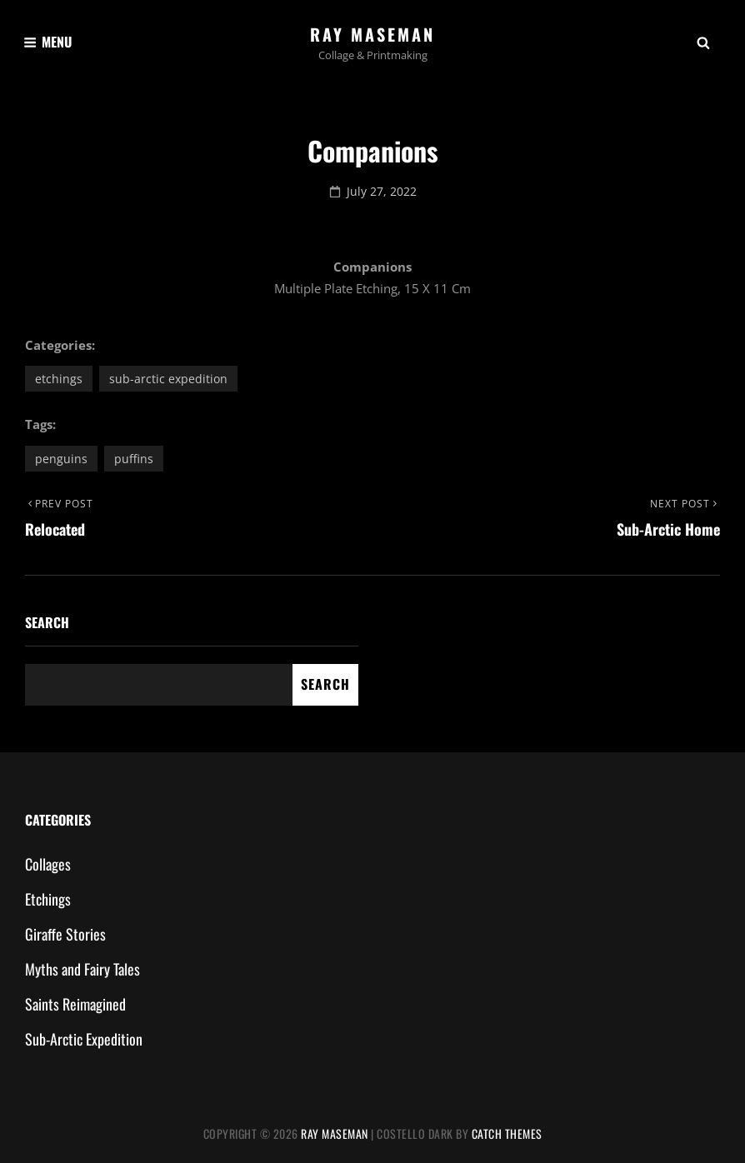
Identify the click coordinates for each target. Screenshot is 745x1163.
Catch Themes (507, 1133)
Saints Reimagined (75, 1004)
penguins (61, 459)
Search (47, 622)
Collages (48, 864)
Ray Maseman (372, 34)
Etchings (58, 379)
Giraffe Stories (65, 934)
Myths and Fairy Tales (82, 969)
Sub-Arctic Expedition (168, 379)
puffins (133, 459)
